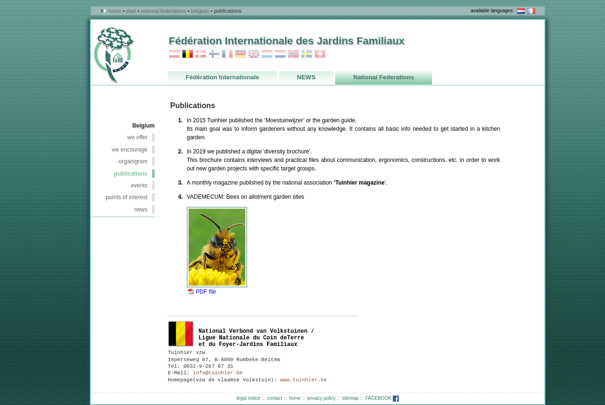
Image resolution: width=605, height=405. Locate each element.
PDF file (206, 291)
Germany (240, 54)
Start (131, 11)
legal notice (248, 398)
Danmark (201, 54)
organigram (133, 161)
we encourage (129, 149)
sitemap (350, 398)
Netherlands (280, 54)
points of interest (126, 197)
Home (114, 11)
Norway (293, 54)
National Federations (163, 11)
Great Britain (253, 54)
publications (130, 173)
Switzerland (320, 54)
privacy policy (321, 398)
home (295, 398)
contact (274, 398)
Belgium (200, 11)
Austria (174, 54)
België (181, 334)
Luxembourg (267, 54)
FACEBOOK (382, 398)
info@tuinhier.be (218, 373)
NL (521, 11)
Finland (214, 54)
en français (531, 11)
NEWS (140, 209)
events (139, 185)
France (227, 54)
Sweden (306, 54)
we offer (137, 137)
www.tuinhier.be (303, 380)
